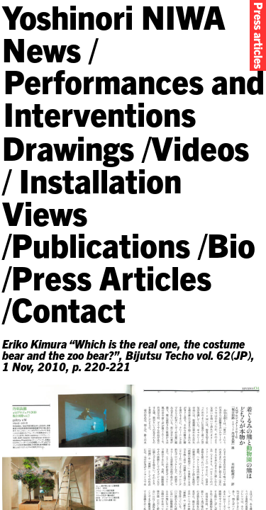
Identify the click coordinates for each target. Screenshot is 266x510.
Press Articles (111, 276)
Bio (231, 244)
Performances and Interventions (134, 96)
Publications (100, 244)
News (41, 48)
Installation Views (92, 195)
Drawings (68, 147)
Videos (200, 147)
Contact (68, 308)
